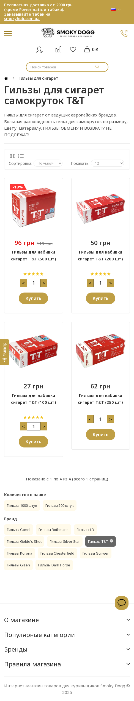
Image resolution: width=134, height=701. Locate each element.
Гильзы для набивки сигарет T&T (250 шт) (100, 399)
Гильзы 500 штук (59, 505)
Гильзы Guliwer (96, 553)
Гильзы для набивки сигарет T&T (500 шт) (33, 255)
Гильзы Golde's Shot (24, 541)
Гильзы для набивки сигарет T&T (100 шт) (33, 399)
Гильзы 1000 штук (22, 505)
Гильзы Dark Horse (54, 565)
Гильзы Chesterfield (57, 553)
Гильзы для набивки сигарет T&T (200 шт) (100, 255)
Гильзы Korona (19, 553)
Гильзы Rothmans (54, 529)
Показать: (80, 163)
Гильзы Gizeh (18, 565)
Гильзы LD (85, 529)
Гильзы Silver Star (65, 541)
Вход (43, 48)
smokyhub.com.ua (22, 18)
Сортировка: (20, 163)
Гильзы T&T (98, 541)
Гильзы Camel (18, 529)
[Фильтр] (4, 352)
